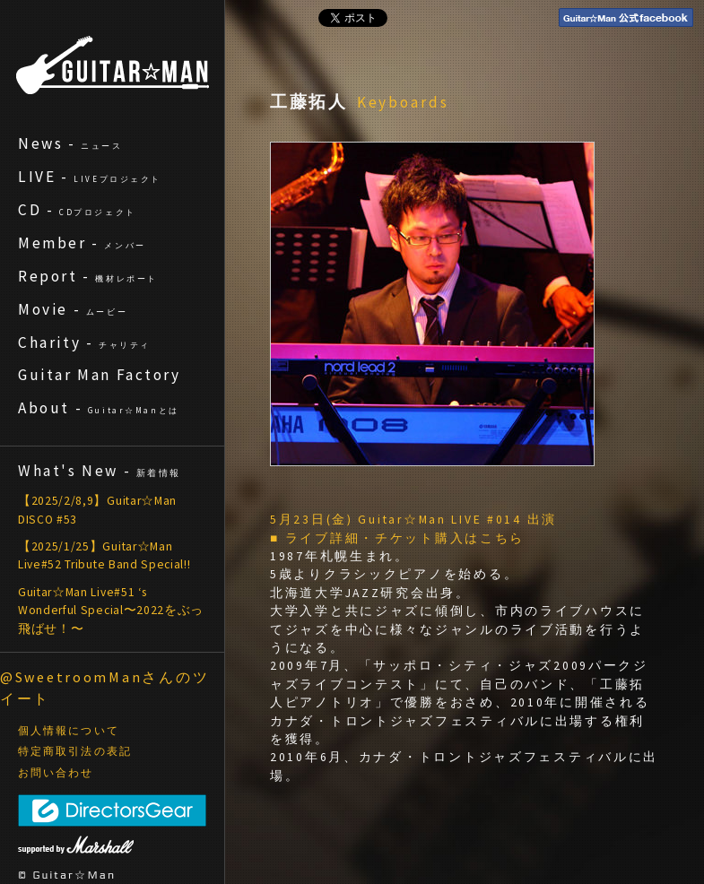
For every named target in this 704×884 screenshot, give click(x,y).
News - (70, 143)
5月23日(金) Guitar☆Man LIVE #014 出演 (413, 519)
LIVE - (89, 176)
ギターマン (112, 65)
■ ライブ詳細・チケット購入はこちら (397, 538)
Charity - (84, 342)
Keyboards (403, 102)
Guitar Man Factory (99, 375)
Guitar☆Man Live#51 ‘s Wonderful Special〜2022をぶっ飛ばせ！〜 (111, 611)
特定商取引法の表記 (75, 751)
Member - (82, 243)
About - (98, 408)
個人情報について (68, 730)
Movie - (72, 309)
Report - (88, 276)
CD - (77, 210)
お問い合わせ (56, 773)
